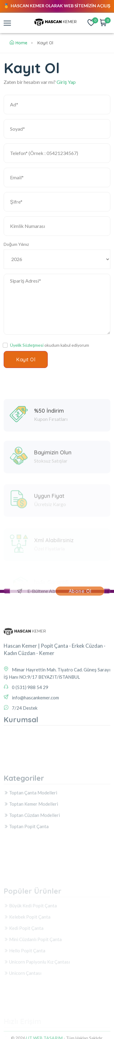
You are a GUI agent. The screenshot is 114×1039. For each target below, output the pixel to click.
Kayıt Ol (25, 359)
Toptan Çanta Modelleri (30, 817)
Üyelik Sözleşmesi (26, 345)
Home (18, 43)
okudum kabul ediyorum (49, 345)
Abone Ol (80, 591)
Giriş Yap (66, 82)
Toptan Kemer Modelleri (31, 828)
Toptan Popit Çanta (26, 851)
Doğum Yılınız (16, 244)
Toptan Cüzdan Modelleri (32, 840)
